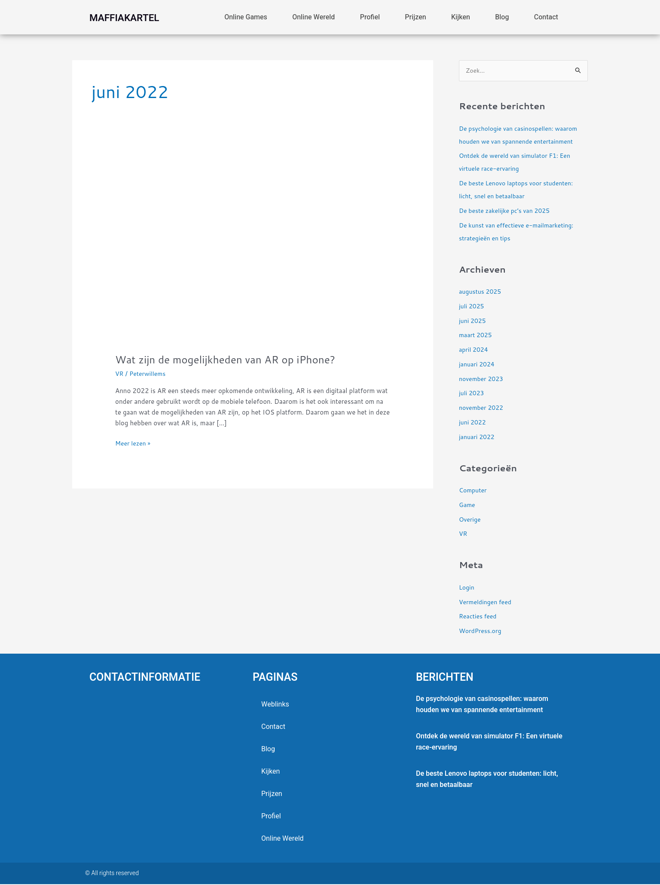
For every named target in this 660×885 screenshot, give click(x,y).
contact (546, 17)
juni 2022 (473, 422)
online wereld (313, 17)
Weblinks (275, 705)
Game (467, 505)
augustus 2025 (481, 292)
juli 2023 (472, 393)
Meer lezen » (134, 443)
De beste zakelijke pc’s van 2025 (507, 211)
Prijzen (415, 17)
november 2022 (482, 408)
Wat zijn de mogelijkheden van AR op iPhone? (233, 359)
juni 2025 (473, 321)
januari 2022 (478, 437)
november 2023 (482, 379)
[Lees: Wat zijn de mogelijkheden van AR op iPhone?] (252, 250)
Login (467, 588)
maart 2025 (476, 335)
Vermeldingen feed (487, 602)
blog (502, 17)
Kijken (460, 17)
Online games (245, 17)
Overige (470, 519)
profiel (370, 17)
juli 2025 (472, 306)
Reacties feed (479, 616)
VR (119, 373)
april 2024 (474, 350)
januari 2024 (478, 364)
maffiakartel (136, 17)
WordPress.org (481, 631)
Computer (474, 490)
